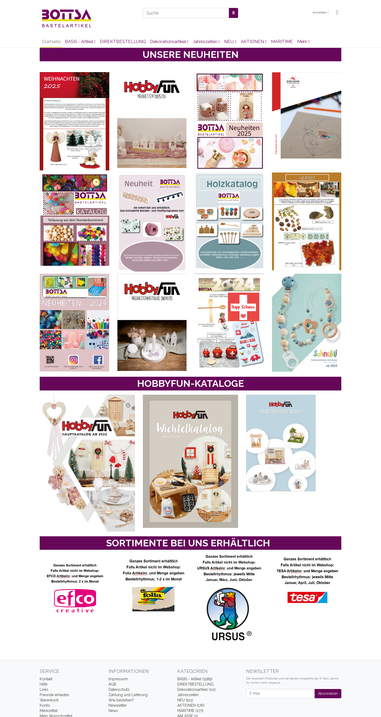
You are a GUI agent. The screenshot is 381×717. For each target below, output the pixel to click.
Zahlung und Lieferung (128, 695)
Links (44, 689)
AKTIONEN (254, 41)
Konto (45, 705)
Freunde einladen (54, 695)
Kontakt (46, 679)
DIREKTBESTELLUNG (123, 41)
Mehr (303, 41)
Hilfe (43, 684)
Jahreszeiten (206, 41)
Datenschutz (119, 689)
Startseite (51, 41)
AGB (112, 684)
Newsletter (117, 705)
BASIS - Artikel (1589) (194, 679)
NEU (230, 41)
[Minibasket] (337, 12)
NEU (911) (185, 700)
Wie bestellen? (121, 700)
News (113, 711)
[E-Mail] (280, 693)
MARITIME (282, 41)
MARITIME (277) (190, 711)
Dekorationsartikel (169, 41)
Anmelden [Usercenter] (320, 12)
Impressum (118, 679)
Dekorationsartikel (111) (196, 689)
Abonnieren (328, 693)
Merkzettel (49, 711)
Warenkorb (49, 700)
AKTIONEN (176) (191, 705)
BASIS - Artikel (80, 41)
